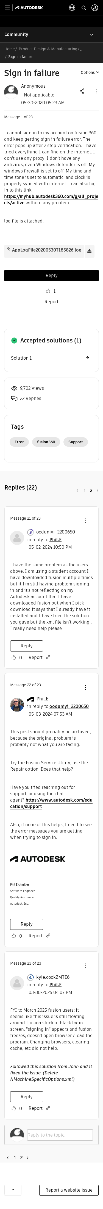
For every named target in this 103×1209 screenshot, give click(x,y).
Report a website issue (69, 1190)
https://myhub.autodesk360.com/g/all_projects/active (51, 199)
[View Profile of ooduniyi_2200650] (55, 532)
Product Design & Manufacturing (48, 49)
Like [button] (48, 291)
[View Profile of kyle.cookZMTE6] (52, 977)
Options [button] (88, 72)
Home (9, 49)
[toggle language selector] (72, 8)
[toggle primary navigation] (10, 7)
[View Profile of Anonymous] (33, 86)
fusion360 (46, 442)
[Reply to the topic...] (60, 1134)
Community (16, 34)
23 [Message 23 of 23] (29, 963)
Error (19, 442)
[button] (96, 91)
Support (75, 442)
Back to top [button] (12, 1190)
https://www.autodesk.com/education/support (51, 803)
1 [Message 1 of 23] (22, 117)
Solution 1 (21, 358)
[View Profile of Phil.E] (42, 699)
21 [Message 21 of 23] (29, 518)
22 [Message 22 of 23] (29, 685)
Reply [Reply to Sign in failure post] (52, 275)
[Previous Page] (78, 490)
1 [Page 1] (85, 490)
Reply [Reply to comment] (27, 646)
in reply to (44, 540)
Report (51, 302)
